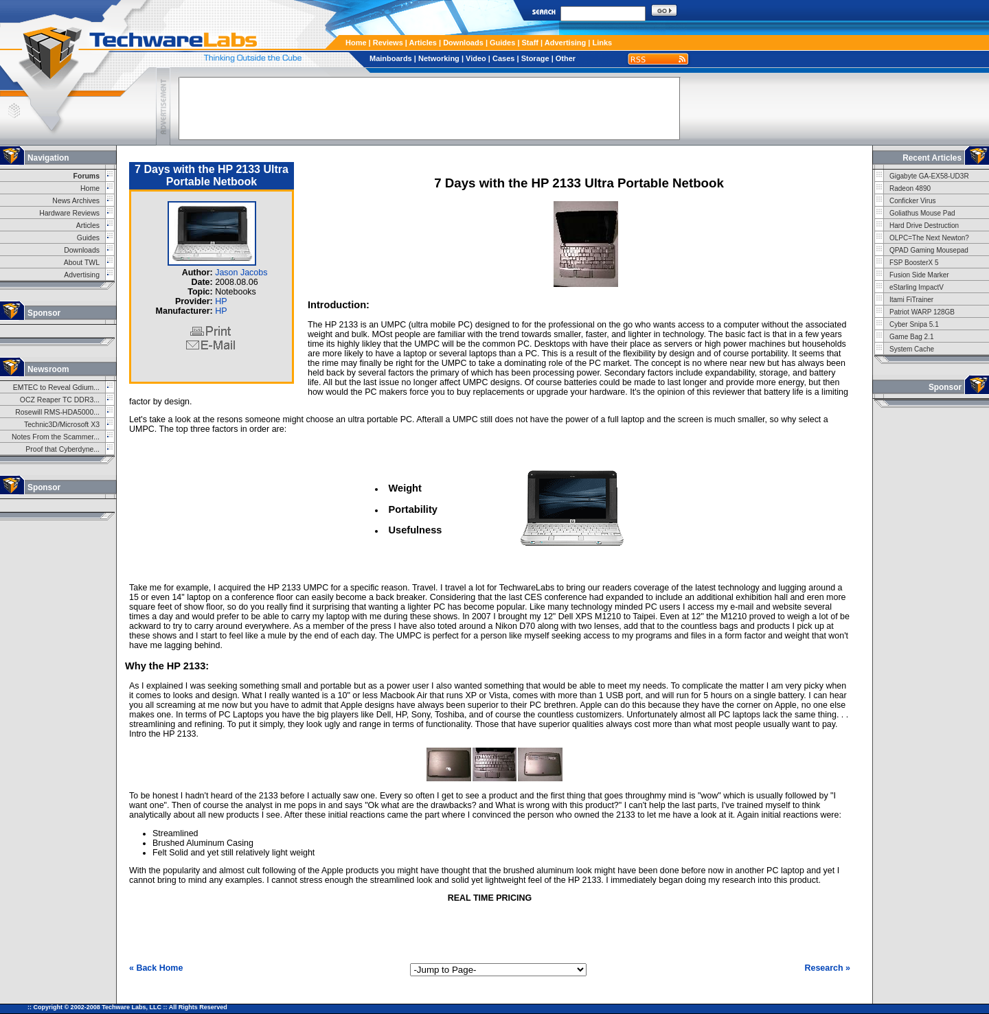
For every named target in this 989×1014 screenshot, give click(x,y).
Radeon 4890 (910, 188)
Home (356, 42)
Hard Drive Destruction (924, 225)
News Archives (76, 201)
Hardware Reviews (69, 213)
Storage (535, 58)
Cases (503, 58)
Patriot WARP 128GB (922, 312)
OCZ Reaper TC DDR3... (60, 400)
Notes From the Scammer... (56, 437)
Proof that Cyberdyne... (62, 449)
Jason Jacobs (241, 272)
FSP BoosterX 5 (914, 262)
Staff (530, 42)
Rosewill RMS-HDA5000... (57, 412)
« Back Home (156, 968)
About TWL (82, 262)
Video (476, 58)
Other (566, 58)
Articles (423, 42)
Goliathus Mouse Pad (922, 213)
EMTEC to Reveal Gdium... (56, 387)
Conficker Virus (912, 201)
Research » (827, 968)
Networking (438, 58)
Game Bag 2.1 (911, 337)
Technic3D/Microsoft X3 (62, 424)
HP (221, 301)
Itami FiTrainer (911, 299)
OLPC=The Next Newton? (929, 238)
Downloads (463, 42)
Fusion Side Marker (919, 275)
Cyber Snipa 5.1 (914, 324)
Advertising (566, 42)
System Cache (911, 349)
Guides (502, 42)
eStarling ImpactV (916, 287)
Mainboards (391, 58)
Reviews (388, 42)
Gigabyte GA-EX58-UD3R (929, 176)
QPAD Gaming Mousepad (928, 250)
